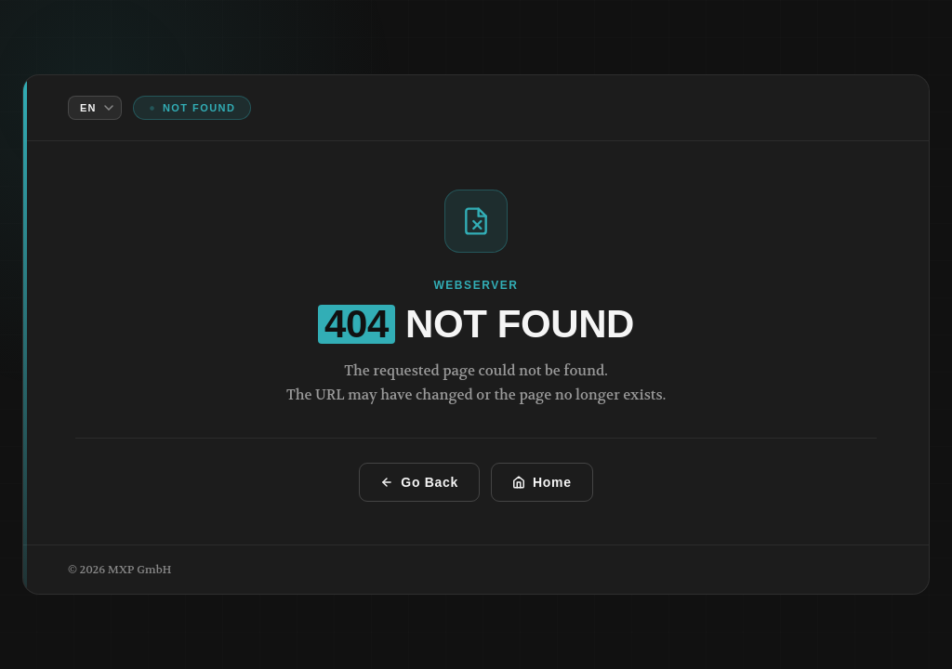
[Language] (95, 108)
